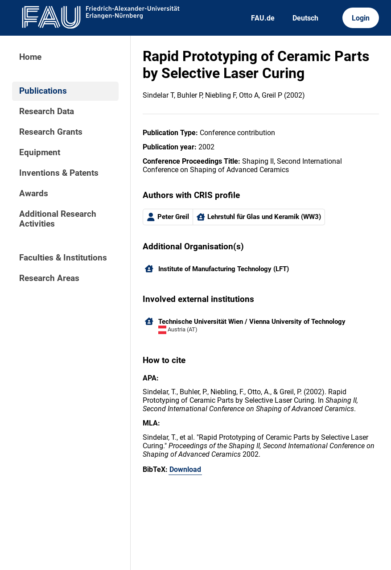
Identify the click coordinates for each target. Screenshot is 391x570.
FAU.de (263, 18)
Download (185, 469)
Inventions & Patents (59, 173)
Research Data (46, 111)
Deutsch (305, 18)
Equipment (39, 152)
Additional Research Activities (57, 219)
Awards (33, 193)
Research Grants (50, 132)
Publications (43, 91)
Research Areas (49, 278)
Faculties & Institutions (63, 258)
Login (361, 18)
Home (30, 57)
